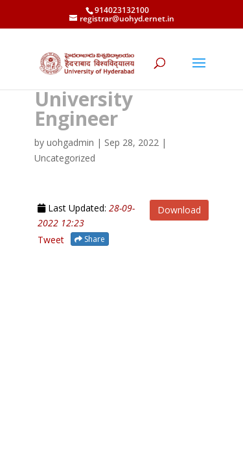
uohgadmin (70, 142)
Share (90, 239)
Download (179, 210)
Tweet (51, 240)
